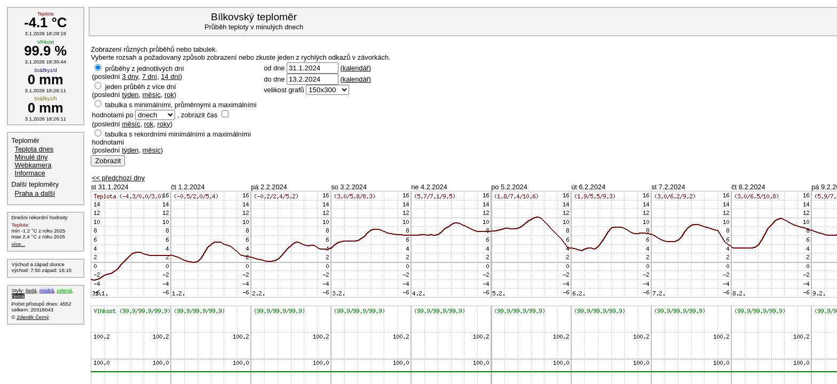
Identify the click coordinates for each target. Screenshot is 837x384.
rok (169, 95)
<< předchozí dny (118, 178)
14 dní (170, 77)
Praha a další (35, 193)
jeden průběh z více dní (140, 87)
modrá (47, 290)
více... (19, 244)
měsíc (152, 95)
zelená (64, 290)
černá (18, 296)
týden (130, 95)
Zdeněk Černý (33, 317)
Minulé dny (31, 157)
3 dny (130, 77)
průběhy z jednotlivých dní (144, 69)
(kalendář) (355, 68)
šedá (31, 290)
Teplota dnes (34, 149)
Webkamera (33, 165)
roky (163, 124)
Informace (30, 173)
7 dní (149, 77)
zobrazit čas (199, 115)
